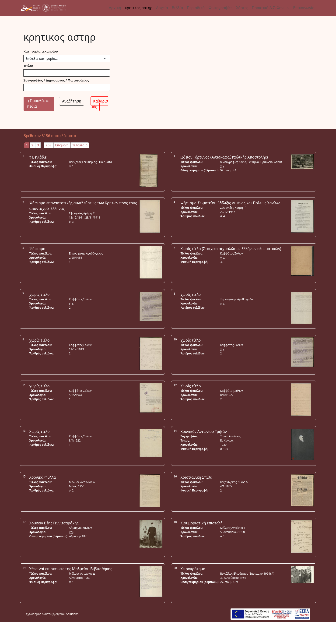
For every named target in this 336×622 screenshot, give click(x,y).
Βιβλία (177, 7)
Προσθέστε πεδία (38, 103)
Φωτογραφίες (220, 7)
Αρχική (115, 7)
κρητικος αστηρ (138, 7)
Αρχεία (162, 7)
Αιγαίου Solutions (67, 614)
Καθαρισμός (99, 104)
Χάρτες (242, 7)
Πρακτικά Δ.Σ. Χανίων (270, 7)
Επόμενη (62, 145)
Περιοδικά (196, 7)
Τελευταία (80, 145)
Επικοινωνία (304, 7)
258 (49, 145)
